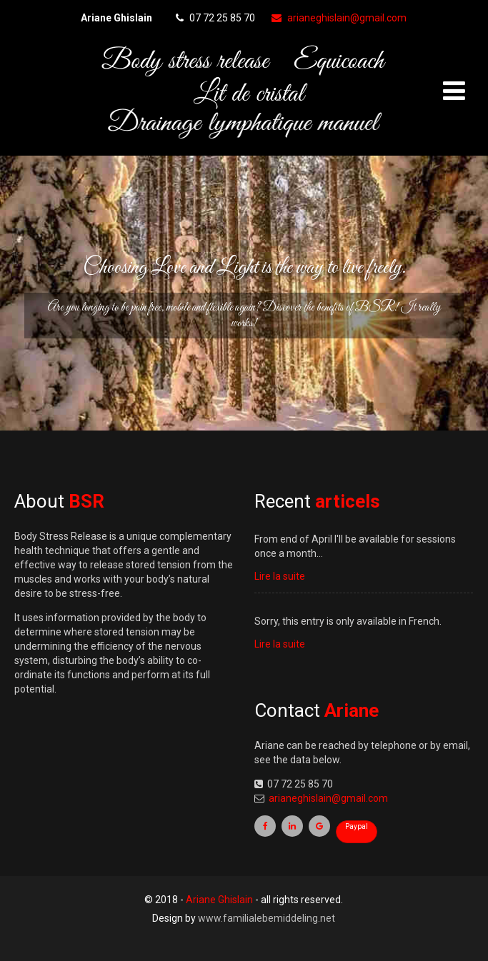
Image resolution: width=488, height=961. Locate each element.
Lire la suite (279, 576)
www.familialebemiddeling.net (266, 918)
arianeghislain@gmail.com (339, 18)
